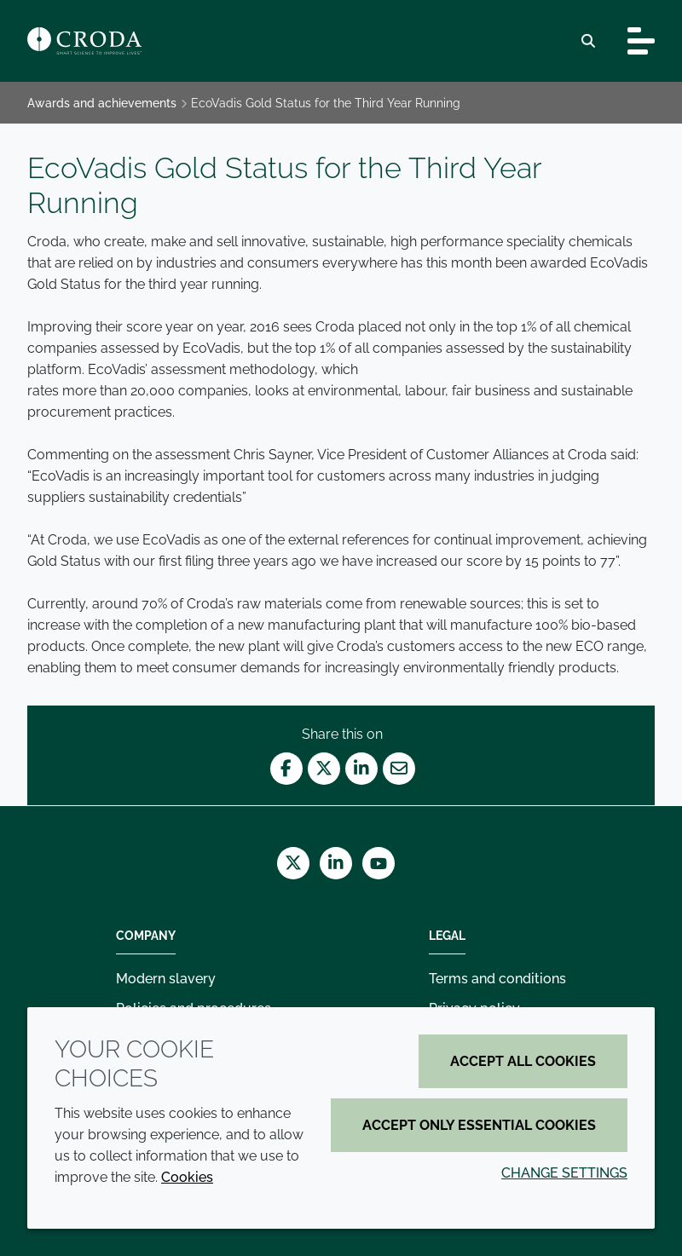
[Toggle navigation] (641, 41)
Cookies (187, 1177)
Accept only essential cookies (479, 1125)
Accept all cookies (523, 1061)
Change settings (564, 1173)
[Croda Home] (84, 41)
